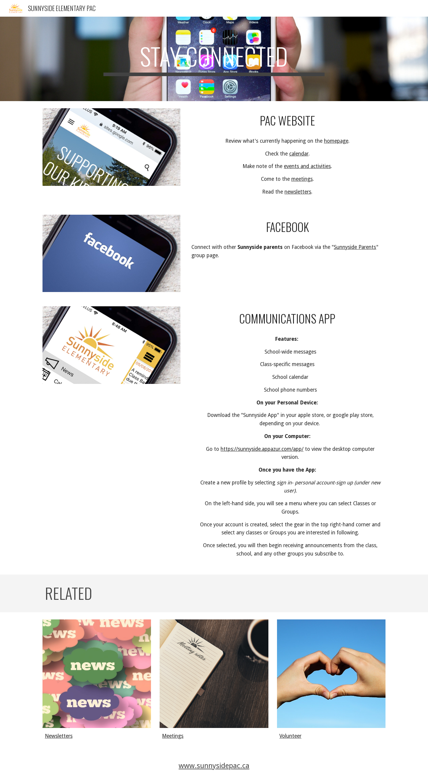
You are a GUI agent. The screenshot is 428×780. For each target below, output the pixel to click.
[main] (214, 59)
